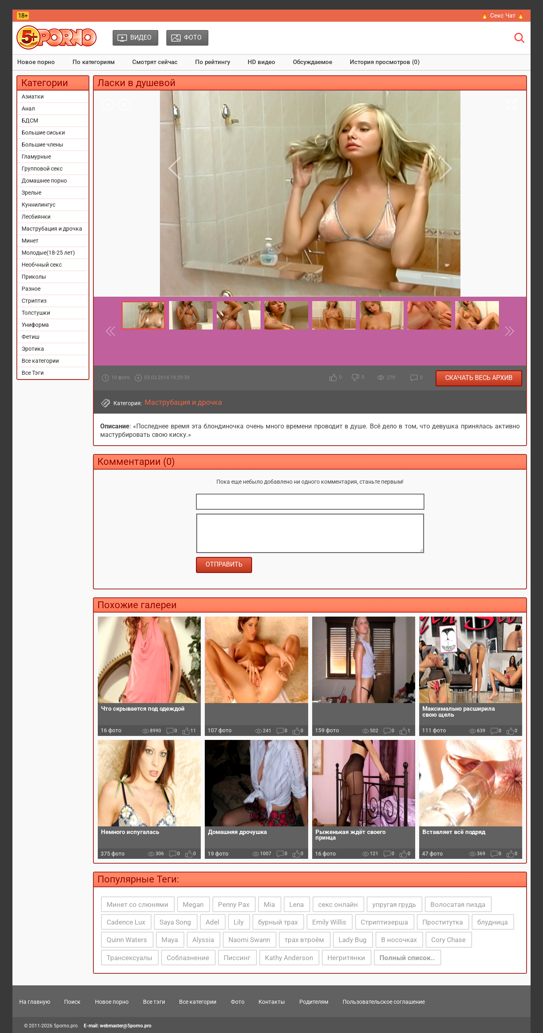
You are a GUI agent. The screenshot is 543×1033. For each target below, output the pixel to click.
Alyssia (203, 940)
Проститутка (442, 922)
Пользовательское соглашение (384, 1002)
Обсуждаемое (312, 62)
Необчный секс (42, 264)
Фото (237, 1002)
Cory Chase (448, 940)
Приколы (34, 276)
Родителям (313, 1002)
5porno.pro (66, 1026)
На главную (34, 1002)
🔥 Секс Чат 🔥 (503, 15)
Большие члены (42, 144)
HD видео (261, 62)
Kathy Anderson (289, 958)
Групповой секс (42, 168)
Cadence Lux (126, 922)
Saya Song (175, 922)
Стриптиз (34, 300)
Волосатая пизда (457, 904)
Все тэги (154, 1002)
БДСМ (30, 120)
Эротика (33, 349)
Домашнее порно (44, 180)
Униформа (35, 325)
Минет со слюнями (137, 904)
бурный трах (278, 922)
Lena (296, 904)
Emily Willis (329, 922)
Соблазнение (188, 958)
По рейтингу (212, 62)
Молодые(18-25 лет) (48, 252)
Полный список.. (407, 958)
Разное (31, 288)
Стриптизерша (384, 922)
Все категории (40, 361)
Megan (193, 904)
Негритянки (346, 958)
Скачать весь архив (479, 378)
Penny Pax (233, 904)
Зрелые (31, 192)
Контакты (271, 1002)
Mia (269, 904)
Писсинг (237, 958)
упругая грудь (394, 904)
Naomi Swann (249, 940)
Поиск (72, 1002)
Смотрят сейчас (155, 62)
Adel (212, 922)
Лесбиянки (36, 216)
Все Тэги (33, 373)
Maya (169, 940)
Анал (28, 108)
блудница (492, 922)
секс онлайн (338, 904)
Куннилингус (38, 204)
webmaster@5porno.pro (125, 1026)
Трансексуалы (129, 958)
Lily (239, 922)
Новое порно (36, 62)
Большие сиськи (43, 132)
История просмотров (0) (385, 62)
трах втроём (304, 940)
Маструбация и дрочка (52, 228)
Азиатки (33, 96)
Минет (30, 240)
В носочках (399, 940)
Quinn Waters (127, 940)
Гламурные (36, 156)
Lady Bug (353, 940)
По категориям (94, 62)
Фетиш (30, 337)
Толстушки (36, 312)
